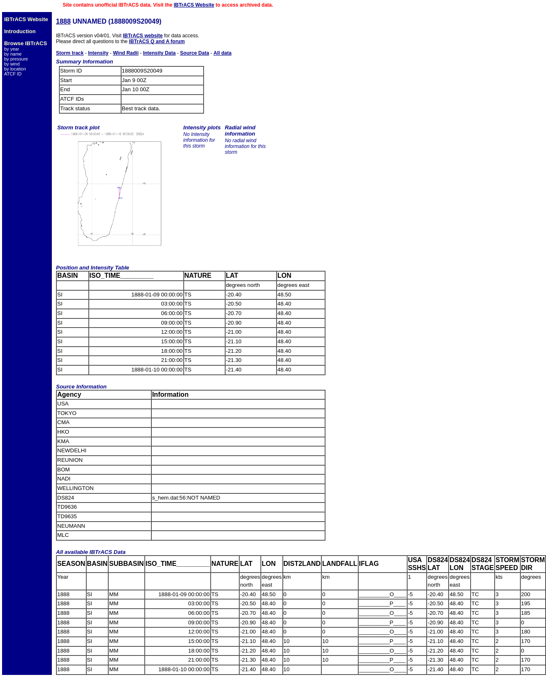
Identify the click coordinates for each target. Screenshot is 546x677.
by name (13, 53)
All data (222, 53)
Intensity (98, 53)
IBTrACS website (143, 36)
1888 (63, 21)
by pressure (16, 58)
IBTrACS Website (194, 5)
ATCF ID (13, 73)
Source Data (194, 53)
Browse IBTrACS (25, 43)
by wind (11, 63)
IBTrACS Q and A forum (156, 41)
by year (11, 48)
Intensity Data (159, 53)
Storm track (70, 53)
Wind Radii (125, 53)
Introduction (20, 31)
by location (15, 68)
